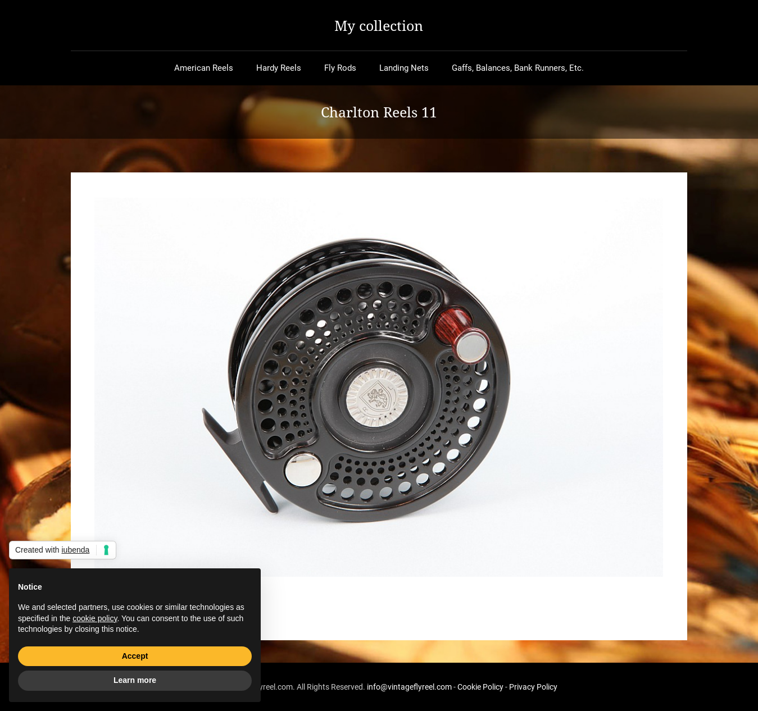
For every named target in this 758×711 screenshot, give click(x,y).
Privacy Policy (533, 686)
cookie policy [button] (94, 618)
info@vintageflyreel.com (409, 686)
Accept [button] (135, 655)
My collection (378, 25)
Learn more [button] (135, 680)
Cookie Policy (480, 686)
